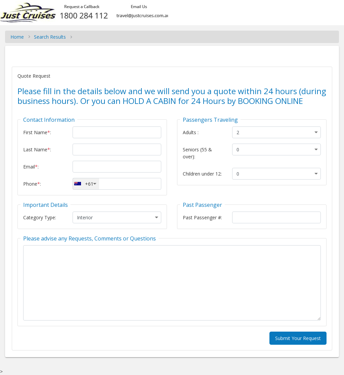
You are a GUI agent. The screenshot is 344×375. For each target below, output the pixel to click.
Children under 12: (202, 174)
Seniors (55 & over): (197, 153)
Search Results (50, 37)
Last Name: (37, 149)
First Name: (37, 132)
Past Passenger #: (202, 217)
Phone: (32, 184)
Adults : (191, 132)
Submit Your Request (298, 338)
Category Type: (39, 217)
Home (17, 37)
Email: (31, 166)
